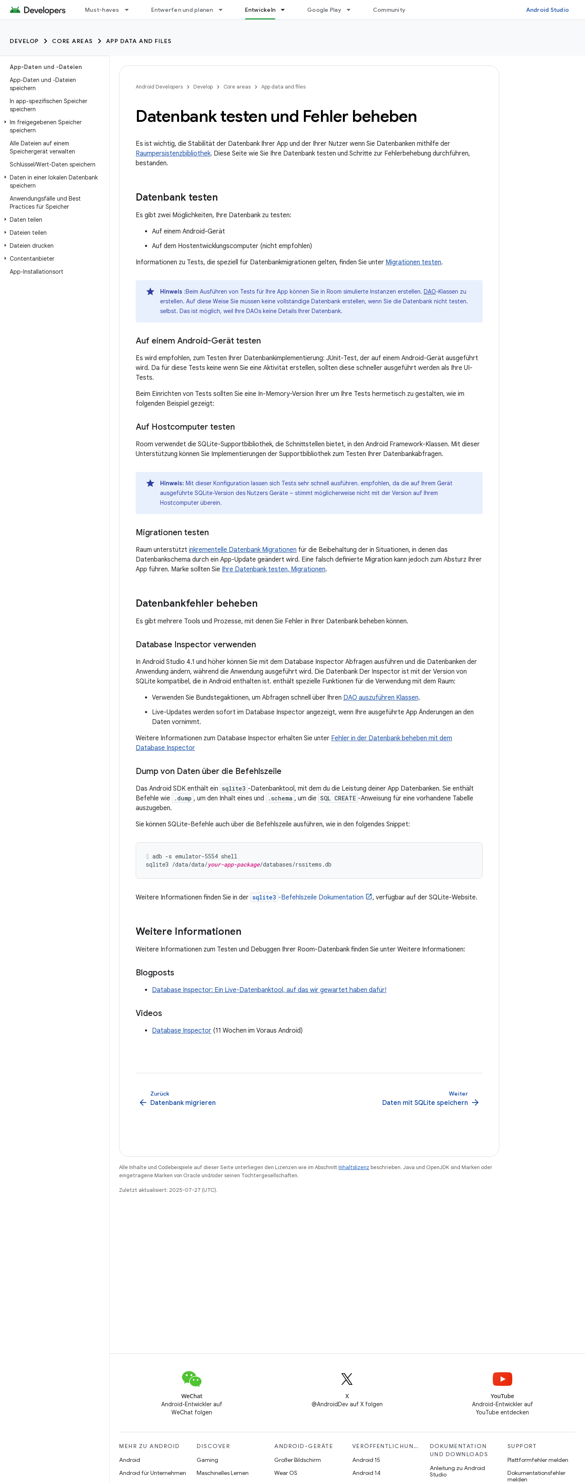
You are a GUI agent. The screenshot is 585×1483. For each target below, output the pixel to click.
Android (129, 1460)
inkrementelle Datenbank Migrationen (243, 550)
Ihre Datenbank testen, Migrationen (273, 569)
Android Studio (547, 9)
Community (389, 9)
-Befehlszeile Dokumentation (307, 897)
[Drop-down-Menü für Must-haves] (130, 9)
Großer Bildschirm (297, 1460)
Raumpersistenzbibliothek (173, 153)
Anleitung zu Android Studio (457, 1471)
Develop (24, 41)
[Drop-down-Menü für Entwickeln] (286, 9)
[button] (53, 126)
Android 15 (366, 1460)
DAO (430, 291)
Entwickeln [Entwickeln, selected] (260, 9)
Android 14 (366, 1473)
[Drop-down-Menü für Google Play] (352, 9)
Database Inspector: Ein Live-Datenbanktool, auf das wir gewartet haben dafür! (269, 990)
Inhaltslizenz (353, 1167)
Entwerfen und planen (182, 9)
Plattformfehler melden (537, 1460)
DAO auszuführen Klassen (380, 698)
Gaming (207, 1460)
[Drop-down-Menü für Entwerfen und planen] (224, 9)
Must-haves (102, 9)
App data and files (139, 41)
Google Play (324, 9)
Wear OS (285, 1473)
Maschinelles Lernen (223, 1473)
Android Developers (159, 86)
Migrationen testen (413, 262)
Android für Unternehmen (152, 1473)
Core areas (72, 41)
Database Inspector (181, 1031)
